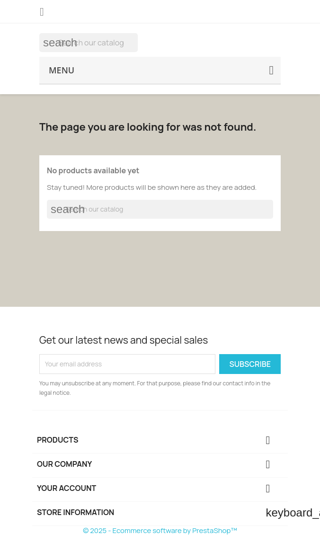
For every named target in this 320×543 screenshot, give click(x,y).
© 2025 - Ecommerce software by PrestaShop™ (160, 530)
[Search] (88, 42)
